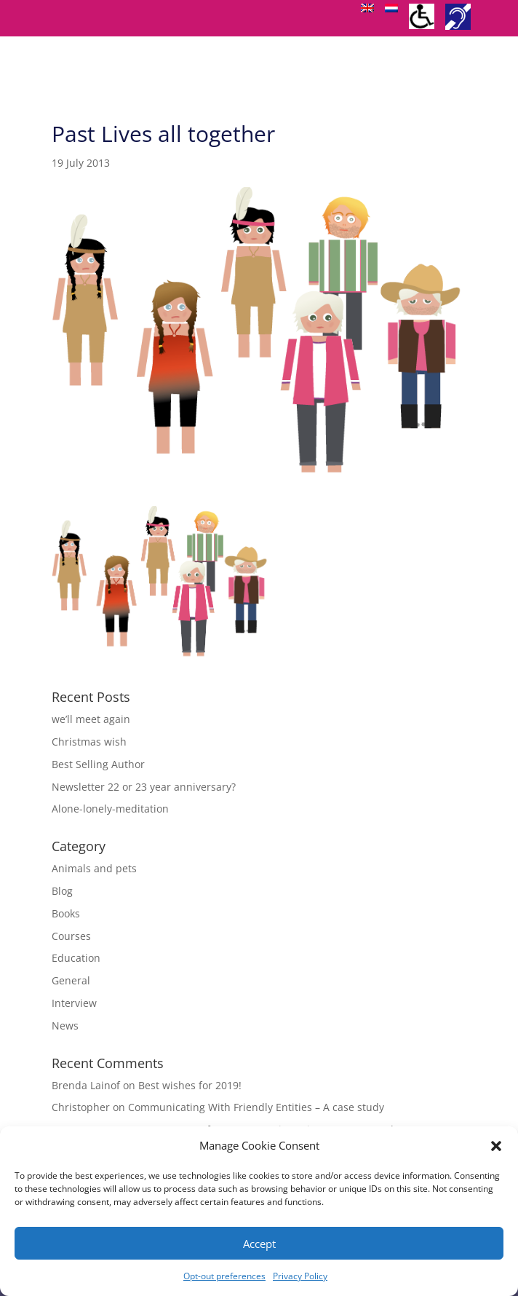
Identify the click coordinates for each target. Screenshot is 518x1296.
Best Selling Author (98, 764)
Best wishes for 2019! (190, 1085)
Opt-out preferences (224, 1276)
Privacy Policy (300, 1276)
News (65, 1025)
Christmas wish (89, 741)
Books (66, 913)
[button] (496, 1146)
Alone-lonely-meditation (110, 808)
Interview (74, 1003)
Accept (259, 1243)
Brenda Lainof (86, 1085)
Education (76, 958)
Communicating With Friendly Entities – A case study (256, 1107)
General (71, 980)
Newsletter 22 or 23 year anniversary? (144, 787)
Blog (62, 891)
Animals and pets (94, 868)
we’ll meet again (91, 719)
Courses (71, 936)
